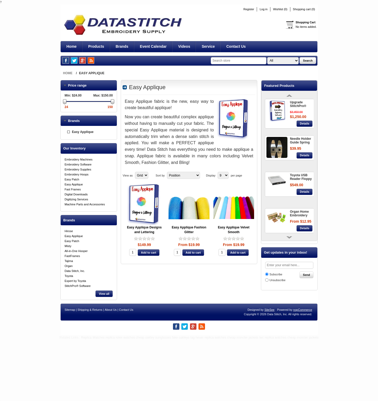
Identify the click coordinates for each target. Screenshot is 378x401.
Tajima (69, 261)
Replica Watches (93, 398)
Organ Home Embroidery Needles (299, 214)
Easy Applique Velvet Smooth (233, 230)
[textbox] (238, 60)
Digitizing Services (76, 199)
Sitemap (70, 370)
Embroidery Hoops (76, 174)
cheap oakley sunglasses (153, 398)
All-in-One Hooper (76, 251)
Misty (68, 246)
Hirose (69, 231)
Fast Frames (73, 189)
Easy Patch (72, 179)
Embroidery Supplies (78, 169)
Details (304, 123)
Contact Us (126, 370)
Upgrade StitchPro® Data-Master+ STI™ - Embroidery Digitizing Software (300, 104)
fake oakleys (181, 398)
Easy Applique (82, 132)
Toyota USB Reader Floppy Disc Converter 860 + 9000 (301, 177)
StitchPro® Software (78, 285)
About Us (111, 370)
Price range (80, 85)
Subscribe (275, 274)
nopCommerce (302, 370)
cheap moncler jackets (242, 398)
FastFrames (72, 256)
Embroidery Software (78, 164)
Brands (74, 121)
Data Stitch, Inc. (75, 270)
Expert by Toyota (75, 280)
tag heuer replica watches (208, 398)
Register (248, 9)
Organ (69, 266)
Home (67, 73)
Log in (263, 9)
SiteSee (269, 370)
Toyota (69, 275)
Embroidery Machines (78, 159)
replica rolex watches (120, 398)
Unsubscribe (277, 280)
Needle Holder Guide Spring (300, 140)
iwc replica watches (272, 398)
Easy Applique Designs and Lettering (144, 230)
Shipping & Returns (89, 370)
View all (104, 293)
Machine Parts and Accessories (85, 204)
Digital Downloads (76, 194)
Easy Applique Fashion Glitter (189, 230)
